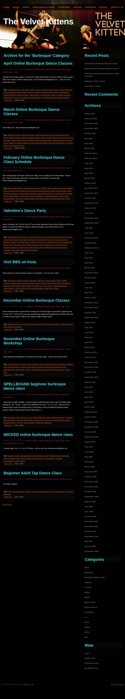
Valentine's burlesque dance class (31, 247)
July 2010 (88, 387)
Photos (103, 7)
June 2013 (88, 253)
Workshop (34, 250)
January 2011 (90, 357)
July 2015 (88, 228)
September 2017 (91, 203)
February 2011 (90, 352)
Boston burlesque (65, 90)
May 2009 (88, 457)
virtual (56, 288)
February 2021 (90, 153)
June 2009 (88, 452)
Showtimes (64, 7)
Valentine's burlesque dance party (55, 247)
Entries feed (89, 658)
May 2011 (88, 337)
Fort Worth (89, 612)
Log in (87, 653)
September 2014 (91, 248)
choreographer (14, 196)
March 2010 (89, 407)
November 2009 (91, 427)
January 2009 (90, 477)
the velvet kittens (34, 98)
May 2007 (88, 541)
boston (56, 90)
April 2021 (88, 143)
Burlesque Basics (9, 420)
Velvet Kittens (25, 250)
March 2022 (89, 114)
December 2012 (91, 273)
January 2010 (90, 417)
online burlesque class (46, 245)
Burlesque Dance (22, 95)
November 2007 (91, 526)
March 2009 (89, 467)
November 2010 (91, 367)
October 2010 (90, 372)
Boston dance (57, 138)
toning (68, 199)
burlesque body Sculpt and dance (40, 140)
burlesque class (35, 194)
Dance (59, 69)
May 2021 (88, 138)
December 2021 (91, 123)
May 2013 (88, 258)
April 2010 (88, 402)
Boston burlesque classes (12, 92)
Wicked (22, 461)
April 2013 (88, 263)
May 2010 (88, 397)
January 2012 (90, 298)
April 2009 (88, 462)
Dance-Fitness (8, 72)
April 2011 (88, 342)
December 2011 (91, 303)
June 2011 (88, 332)
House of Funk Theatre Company (32, 458)
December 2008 (91, 482)
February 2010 (90, 412)
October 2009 (90, 432)
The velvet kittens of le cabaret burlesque (55, 98)
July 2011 (88, 327)
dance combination (36, 196)
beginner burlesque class (44, 90)
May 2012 (88, 293)
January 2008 (90, 516)
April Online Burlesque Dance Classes (38, 63)
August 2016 (89, 208)
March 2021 (89, 148)
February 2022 (90, 119)
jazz (41, 286)
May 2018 (88, 168)
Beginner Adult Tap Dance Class (33, 473)
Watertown (48, 423)
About (16, 7)
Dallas (87, 592)
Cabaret (53, 69)
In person (19, 423)
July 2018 (88, 163)
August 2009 (89, 442)
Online (16, 72)
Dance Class (66, 69)
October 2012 (90, 278)
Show (86, 632)
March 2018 (89, 178)
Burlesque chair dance (28, 367)
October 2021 (90, 133)
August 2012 (89, 283)
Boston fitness (68, 138)
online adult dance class (43, 143)
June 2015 (88, 233)
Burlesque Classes (44, 7)
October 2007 (90, 531)
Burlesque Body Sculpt (42, 69)
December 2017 (91, 188)
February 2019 (90, 158)
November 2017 (91, 193)
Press (26, 7)
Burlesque (30, 69)
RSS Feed (120, 684)
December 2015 (91, 218)
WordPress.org (91, 668)
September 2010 (91, 377)
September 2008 (91, 497)
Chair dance (20, 370)
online (17, 98)
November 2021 (91, 128)
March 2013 (89, 268)
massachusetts (8, 98)
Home (113, 684)
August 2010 (89, 382)
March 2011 (89, 347)
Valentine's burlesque (10, 247)
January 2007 (90, 546)
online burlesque (32, 245)
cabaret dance (34, 95)
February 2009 (90, 472)
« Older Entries (6, 505)
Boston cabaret (27, 92)
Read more (8, 100)
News (86, 622)
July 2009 (88, 447)
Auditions (90, 7)
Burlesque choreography (20, 194)
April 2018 (88, 173)
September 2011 (91, 317)
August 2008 (89, 502)
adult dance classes (27, 90)
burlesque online (60, 194)
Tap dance (69, 492)
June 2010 (88, 392)
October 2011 (90, 313)
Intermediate (49, 458)
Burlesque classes (9, 242)
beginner (25, 237)
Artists (77, 7)
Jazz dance (48, 286)
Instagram (35, 286)
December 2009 (91, 422)
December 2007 (91, 521)
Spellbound (39, 423)
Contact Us (117, 7)
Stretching (18, 199)
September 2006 (91, 551)
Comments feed (91, 663)
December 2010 (91, 362)
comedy (87, 587)
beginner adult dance (43, 135)
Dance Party (41, 242)
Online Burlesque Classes (12, 327)
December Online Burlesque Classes (37, 300)
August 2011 (89, 322)
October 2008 (90, 492)
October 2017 (90, 198)
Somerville (23, 98)
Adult (28, 120)
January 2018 (90, 183)
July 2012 (88, 288)
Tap (70, 479)
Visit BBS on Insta (20, 262)
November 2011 (91, 308)
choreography (45, 95)
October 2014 (90, 243)
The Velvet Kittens (38, 21)
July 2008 (88, 507)
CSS (32, 684)
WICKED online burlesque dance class (38, 434)
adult (9, 492)
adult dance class (14, 90)
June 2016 (88, 213)
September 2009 (91, 437)
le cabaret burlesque (63, 95)
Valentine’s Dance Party (25, 210)
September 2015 (91, 223)
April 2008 (88, 512)
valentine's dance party (11, 250)
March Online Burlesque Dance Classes (101, 69)
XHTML (26, 684)
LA (85, 617)
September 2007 (91, 536)
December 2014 (91, 238)
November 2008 (91, 487)
